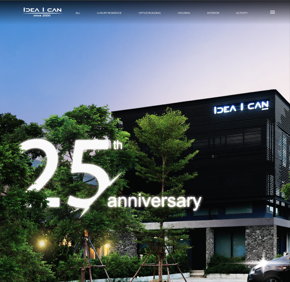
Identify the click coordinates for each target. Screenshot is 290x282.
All (78, 12)
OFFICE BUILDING (150, 12)
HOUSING (184, 12)
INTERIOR (213, 12)
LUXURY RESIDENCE (109, 12)
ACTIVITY (242, 12)
